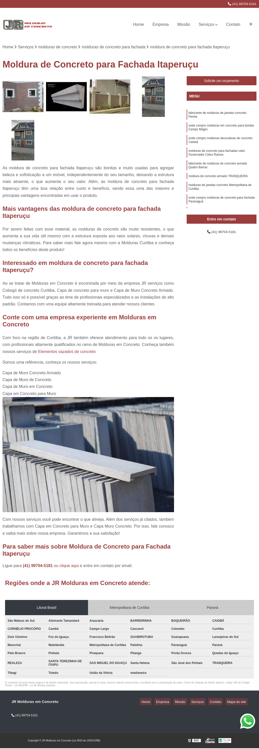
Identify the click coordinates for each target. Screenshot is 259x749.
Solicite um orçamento (221, 82)
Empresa (161, 24)
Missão (183, 24)
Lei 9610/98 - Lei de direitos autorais (34, 686)
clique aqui (69, 566)
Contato (233, 24)
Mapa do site (238, 702)
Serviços (206, 24)
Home (138, 24)
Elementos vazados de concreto (67, 352)
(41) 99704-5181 (242, 4)
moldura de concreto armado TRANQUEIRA (218, 185)
